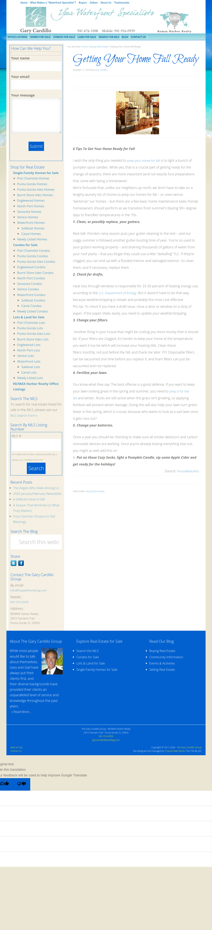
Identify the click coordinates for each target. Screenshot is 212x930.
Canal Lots (29, 373)
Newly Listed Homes (33, 240)
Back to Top (16, 759)
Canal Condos (32, 306)
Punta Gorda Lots (31, 328)
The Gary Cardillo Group (189, 759)
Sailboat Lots (31, 367)
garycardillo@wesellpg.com (106, 752)
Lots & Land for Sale (30, 317)
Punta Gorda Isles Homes (37, 190)
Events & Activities (163, 676)
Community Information (167, 669)
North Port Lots (29, 351)
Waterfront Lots (29, 362)
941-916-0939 (19, 614)
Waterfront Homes (32, 223)
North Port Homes (31, 206)
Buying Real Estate (95, 491)
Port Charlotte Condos (34, 251)
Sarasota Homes (30, 212)
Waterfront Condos (32, 295)
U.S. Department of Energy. (119, 293)
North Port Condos (32, 279)
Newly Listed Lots (31, 378)
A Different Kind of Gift (30, 512)
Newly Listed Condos (33, 312)
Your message (23, 95)
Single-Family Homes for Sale (37, 173)
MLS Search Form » (24, 416)
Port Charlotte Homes (34, 179)
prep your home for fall (144, 160)
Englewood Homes (32, 201)
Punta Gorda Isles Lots (35, 334)
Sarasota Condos (30, 284)
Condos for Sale (26, 245)
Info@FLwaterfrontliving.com (28, 603)
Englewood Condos (32, 267)
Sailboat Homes (33, 228)
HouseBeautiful (187, 471)
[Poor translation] (23, 797)
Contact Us (16, 763)
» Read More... (21, 724)
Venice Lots (26, 356)
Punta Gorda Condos (33, 256)
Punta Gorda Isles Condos (37, 262)
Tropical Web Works (175, 763)
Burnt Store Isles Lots (34, 339)
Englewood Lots (29, 345)
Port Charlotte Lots (32, 323)
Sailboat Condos (34, 301)
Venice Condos (28, 289)
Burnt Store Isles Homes (36, 195)
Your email (20, 76)
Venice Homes (28, 217)
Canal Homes (31, 234)
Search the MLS (88, 663)
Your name (20, 58)
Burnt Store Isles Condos (36, 273)
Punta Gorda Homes (33, 184)
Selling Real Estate (163, 682)
